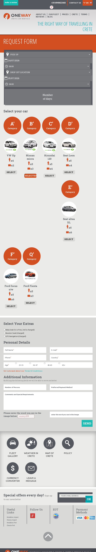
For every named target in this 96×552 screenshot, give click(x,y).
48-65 (48, 365)
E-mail (54, 350)
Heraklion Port (12, 523)
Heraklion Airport (13, 517)
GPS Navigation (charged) (15, 336)
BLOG (50, 17)
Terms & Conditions (33, 371)
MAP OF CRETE (49, 447)
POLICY (68, 445)
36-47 (33, 365)
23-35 (19, 365)
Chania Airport (12, 520)
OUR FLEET (54, 14)
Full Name (9, 350)
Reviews (40, 17)
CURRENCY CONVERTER (13, 472)
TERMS (84, 14)
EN (87, 3)
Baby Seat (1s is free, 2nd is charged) (19, 330)
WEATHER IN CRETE (31, 447)
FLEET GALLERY (13, 447)
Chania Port (11, 525)
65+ (62, 365)
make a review (11, 2)
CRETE (75, 14)
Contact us (75, 3)
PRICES (65, 14)
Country (54, 357)
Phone (8, 357)
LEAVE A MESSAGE (31, 472)
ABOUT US (41, 14)
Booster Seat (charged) (14, 333)
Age (7, 365)
